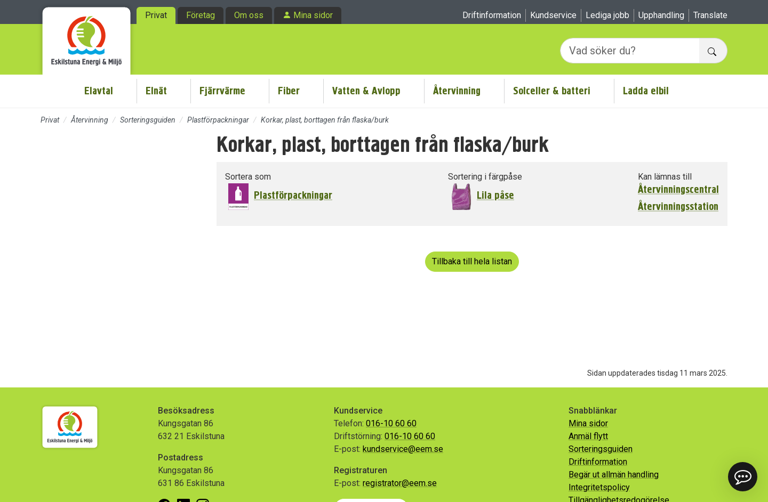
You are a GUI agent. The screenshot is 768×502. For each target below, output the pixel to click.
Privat (156, 15)
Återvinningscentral (678, 189)
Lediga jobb (607, 15)
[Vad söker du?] (630, 50)
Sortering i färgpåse (485, 177)
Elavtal (98, 91)
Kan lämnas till (665, 177)
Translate (710, 15)
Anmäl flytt (588, 436)
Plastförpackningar (218, 120)
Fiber (289, 91)
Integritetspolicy (599, 487)
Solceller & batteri (551, 91)
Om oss (248, 15)
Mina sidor (313, 15)
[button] (742, 476)
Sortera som (248, 177)
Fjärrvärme (222, 91)
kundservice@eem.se (403, 449)
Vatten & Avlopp (366, 91)
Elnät (156, 91)
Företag (200, 15)
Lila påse (495, 195)
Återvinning (457, 91)
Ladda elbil (646, 91)
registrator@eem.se (400, 483)
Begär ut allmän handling (614, 474)
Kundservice (553, 15)
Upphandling (661, 15)
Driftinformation (491, 15)
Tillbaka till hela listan (472, 261)
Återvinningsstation (678, 206)
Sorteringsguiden (147, 120)
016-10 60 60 (391, 423)
